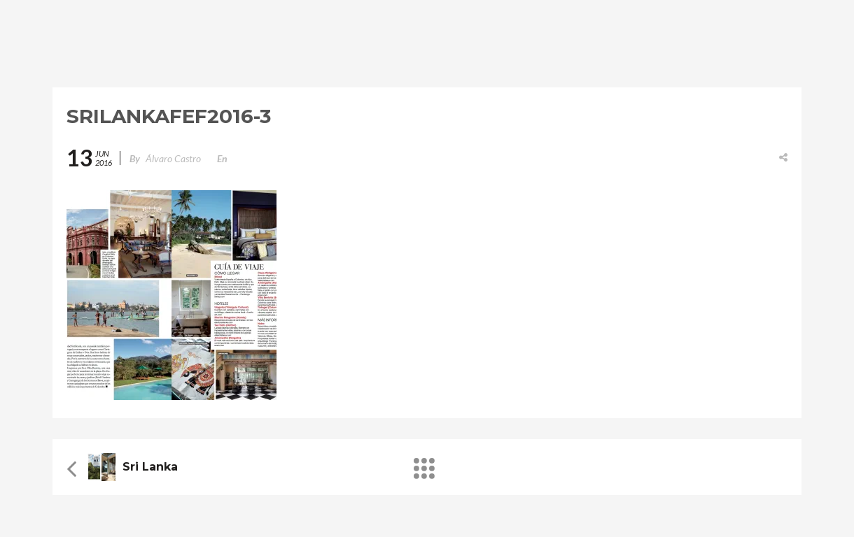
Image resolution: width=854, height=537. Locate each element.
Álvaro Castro (173, 158)
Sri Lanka (150, 466)
